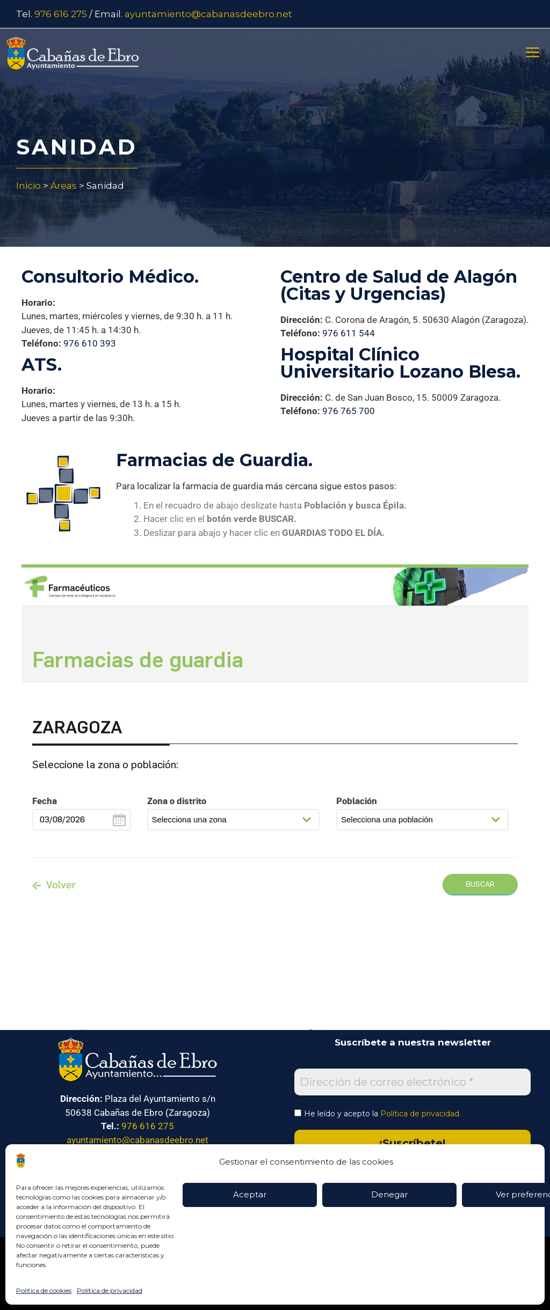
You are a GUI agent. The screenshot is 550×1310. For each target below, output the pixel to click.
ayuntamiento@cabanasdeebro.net (208, 14)
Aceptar (249, 1194)
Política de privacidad (109, 1290)
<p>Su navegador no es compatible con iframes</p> (275, 778)
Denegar (389, 1194)
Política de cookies (43, 1290)
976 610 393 (89, 343)
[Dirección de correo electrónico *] (412, 1082)
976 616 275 (60, 14)
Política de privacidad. (420, 1113)
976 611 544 (348, 333)
